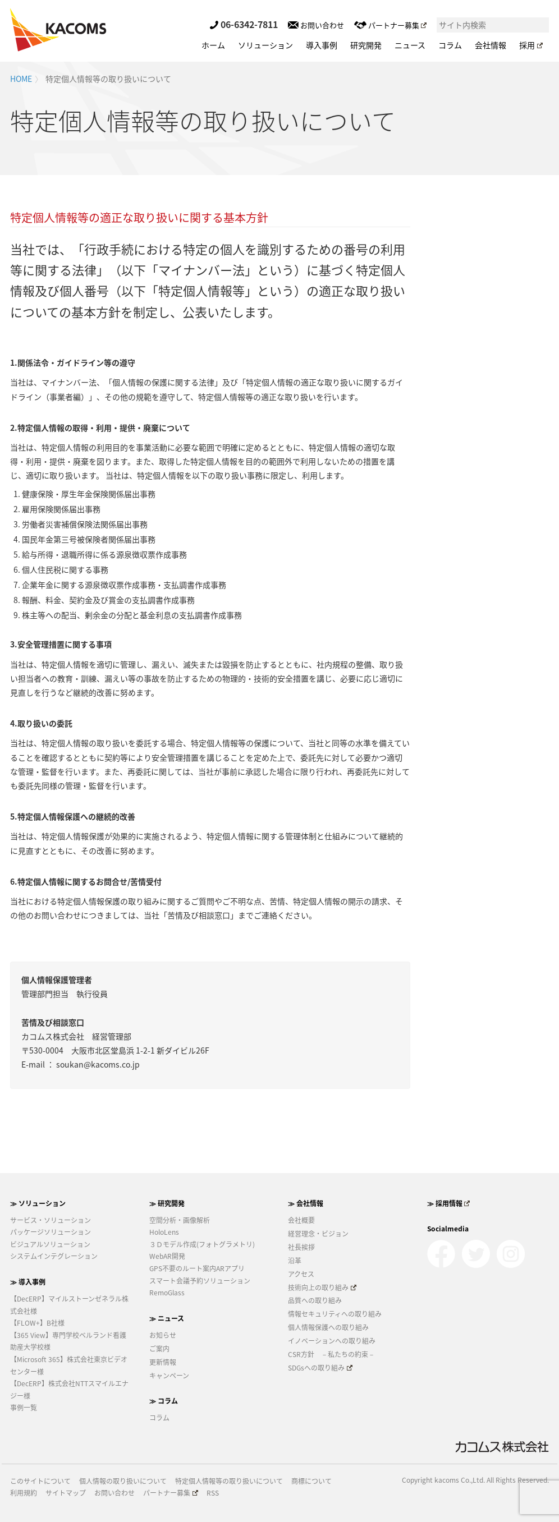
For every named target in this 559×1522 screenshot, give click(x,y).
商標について (311, 1481)
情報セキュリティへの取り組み (335, 1314)
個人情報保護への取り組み (328, 1327)
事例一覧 (23, 1408)
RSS (213, 1493)
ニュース (410, 44)
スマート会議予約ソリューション (199, 1281)
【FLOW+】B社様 (37, 1323)
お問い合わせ (316, 25)
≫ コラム (163, 1401)
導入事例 (321, 44)
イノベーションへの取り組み (331, 1341)
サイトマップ (65, 1493)
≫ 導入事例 (27, 1282)
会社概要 (301, 1220)
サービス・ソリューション (50, 1220)
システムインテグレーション (54, 1256)
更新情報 (162, 1362)
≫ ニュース (166, 1318)
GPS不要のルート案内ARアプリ (197, 1268)
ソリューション (265, 44)
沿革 (294, 1261)
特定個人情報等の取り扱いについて (229, 1481)
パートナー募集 (390, 25)
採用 (531, 44)
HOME (21, 78)
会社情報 (490, 44)
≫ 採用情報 (448, 1203)
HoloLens (164, 1232)
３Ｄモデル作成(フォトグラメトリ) (202, 1244)
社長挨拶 (301, 1247)
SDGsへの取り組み (320, 1368)
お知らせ (162, 1335)
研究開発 (366, 44)
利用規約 (23, 1493)
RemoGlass (167, 1293)
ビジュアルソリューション (50, 1244)
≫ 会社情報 (305, 1203)
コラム (450, 44)
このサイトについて (40, 1481)
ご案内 (159, 1349)
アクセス (301, 1274)
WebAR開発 (167, 1256)
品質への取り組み (315, 1300)
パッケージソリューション (50, 1232)
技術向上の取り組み (322, 1287)
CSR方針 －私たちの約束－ (331, 1354)
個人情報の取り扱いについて (123, 1481)
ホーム (213, 44)
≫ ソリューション (38, 1203)
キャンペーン (169, 1376)
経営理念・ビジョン (318, 1234)
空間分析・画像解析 (179, 1220)
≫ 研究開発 (167, 1203)
